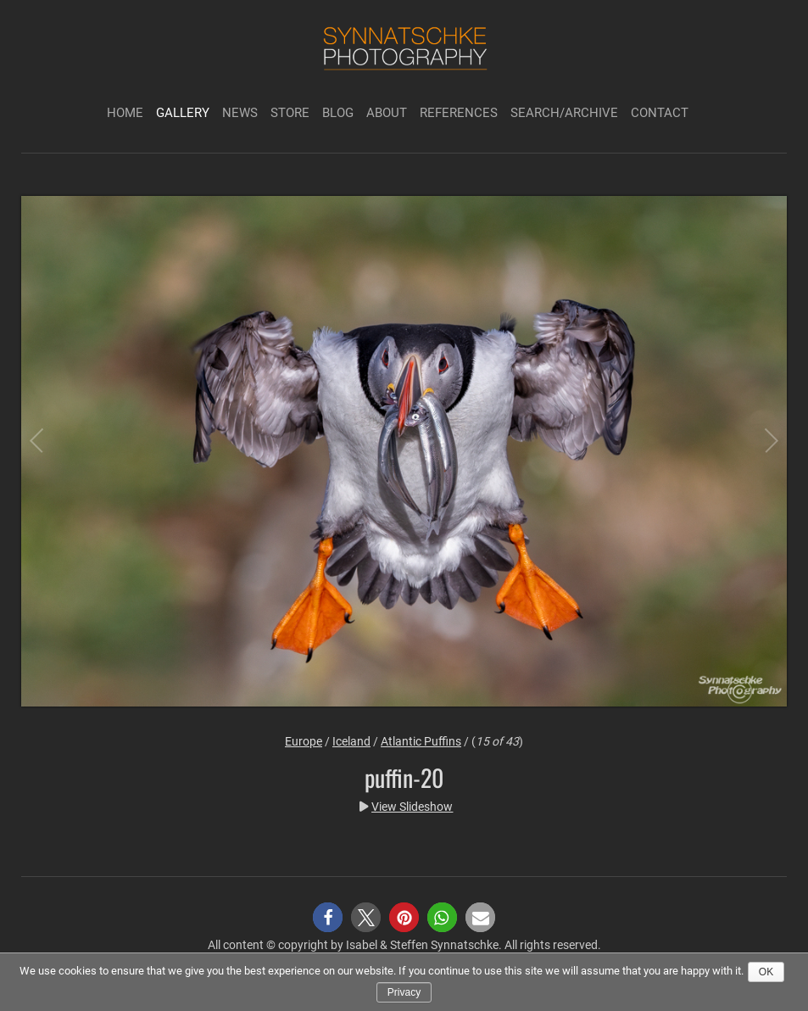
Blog (338, 112)
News (240, 112)
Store (289, 112)
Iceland (351, 741)
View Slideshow (412, 806)
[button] (328, 917)
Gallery (182, 112)
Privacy (404, 992)
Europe (303, 741)
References (459, 112)
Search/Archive (564, 112)
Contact (659, 112)
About (386, 112)
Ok (766, 972)
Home (125, 112)
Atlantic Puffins (421, 741)
